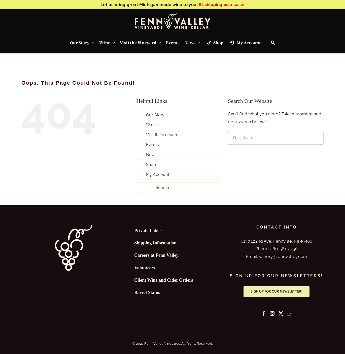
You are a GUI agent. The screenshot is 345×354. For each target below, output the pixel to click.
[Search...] (276, 138)
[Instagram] (272, 313)
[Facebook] (264, 313)
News (151, 154)
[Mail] (289, 313)
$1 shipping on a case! (221, 4)
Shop (151, 164)
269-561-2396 (284, 248)
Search (162, 187)
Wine (151, 124)
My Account (157, 174)
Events (152, 144)
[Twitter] (281, 313)
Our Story (155, 115)
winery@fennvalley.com (283, 256)
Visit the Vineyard (162, 135)
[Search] (273, 43)
